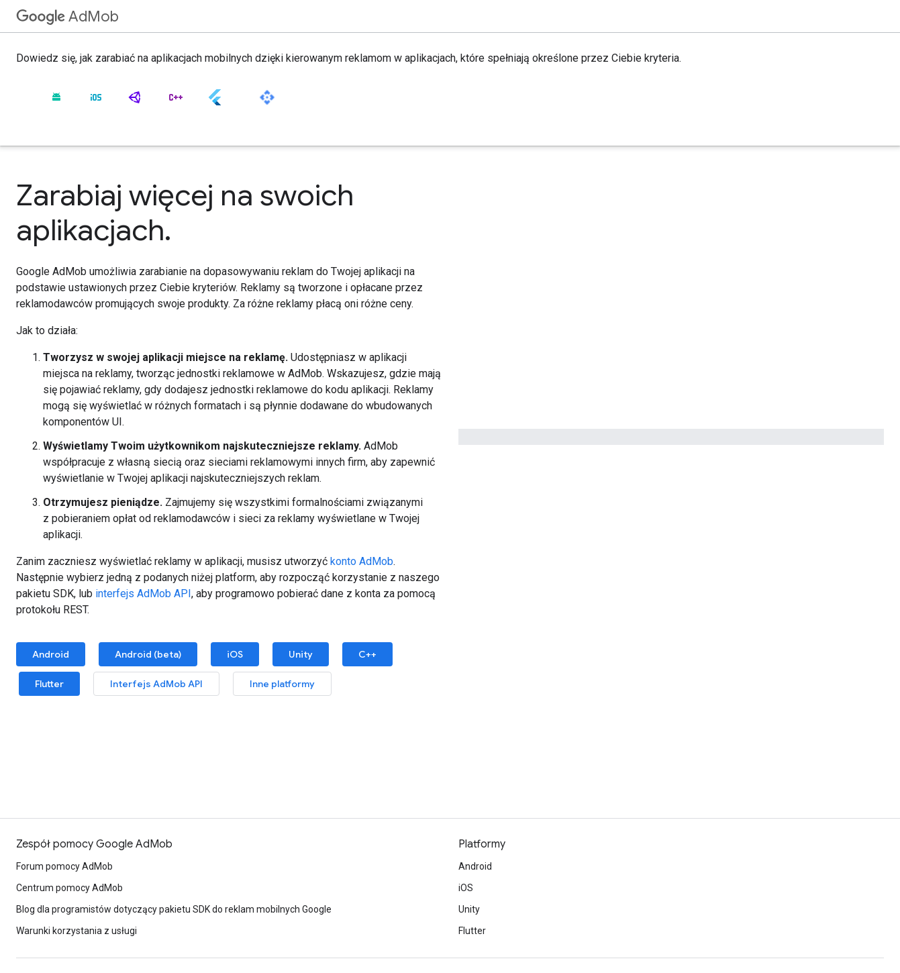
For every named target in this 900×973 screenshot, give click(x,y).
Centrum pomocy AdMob (69, 887)
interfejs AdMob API (143, 593)
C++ (367, 654)
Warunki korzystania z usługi (76, 930)
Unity (301, 654)
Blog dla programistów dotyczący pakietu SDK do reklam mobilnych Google (174, 909)
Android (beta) (148, 654)
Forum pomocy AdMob (64, 866)
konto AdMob (361, 561)
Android (50, 654)
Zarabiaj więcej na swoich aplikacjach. (185, 213)
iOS (235, 654)
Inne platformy (282, 684)
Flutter (49, 684)
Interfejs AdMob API (156, 684)
